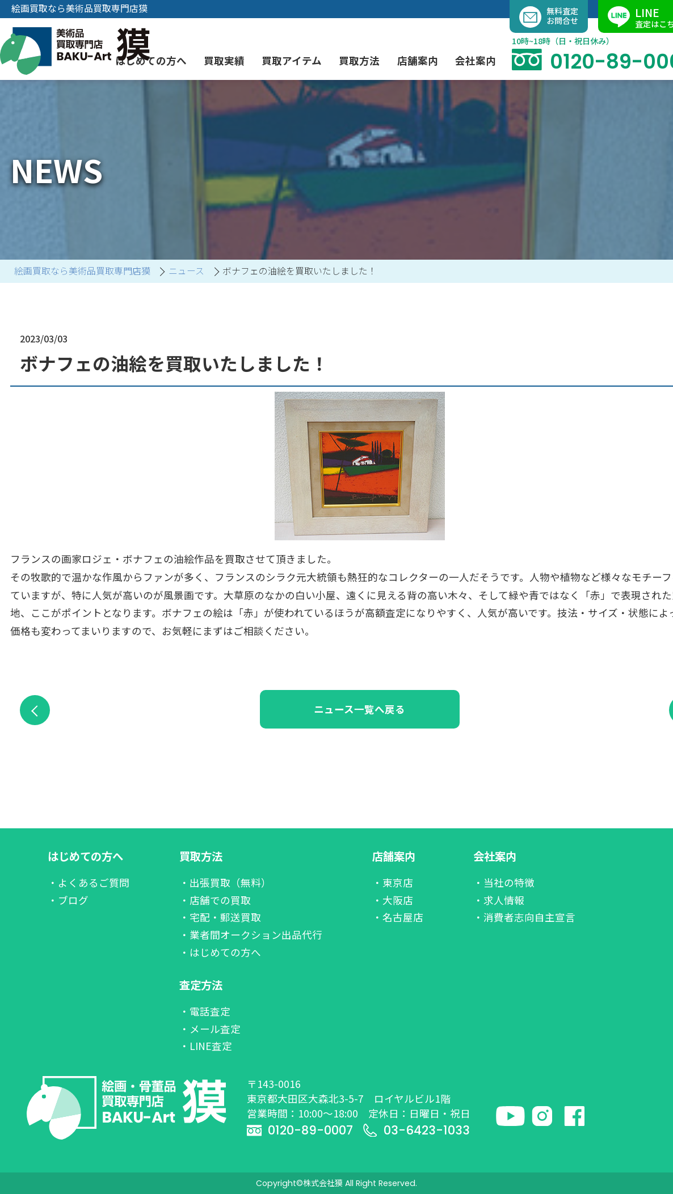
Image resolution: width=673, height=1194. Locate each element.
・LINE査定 (205, 1046)
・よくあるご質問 (88, 882)
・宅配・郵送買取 (220, 917)
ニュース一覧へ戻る (384, 709)
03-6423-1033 (416, 1130)
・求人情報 (498, 900)
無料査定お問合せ (548, 17)
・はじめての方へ (220, 952)
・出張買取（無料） (225, 882)
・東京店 (392, 882)
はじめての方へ (85, 856)
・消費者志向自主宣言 (524, 917)
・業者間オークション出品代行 (250, 935)
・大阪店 (392, 900)
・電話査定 (204, 1011)
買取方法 (200, 856)
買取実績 (224, 60)
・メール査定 (210, 1029)
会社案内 (494, 856)
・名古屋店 (397, 917)
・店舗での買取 (215, 900)
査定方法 (200, 985)
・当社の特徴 (504, 882)
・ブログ (68, 900)
